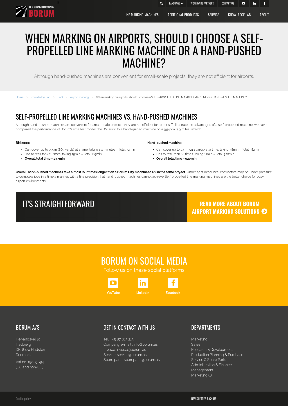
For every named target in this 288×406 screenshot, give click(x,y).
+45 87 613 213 (121, 339)
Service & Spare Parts (208, 360)
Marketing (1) (201, 375)
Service (213, 14)
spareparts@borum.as (142, 360)
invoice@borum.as (131, 349)
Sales (195, 344)
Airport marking (79, 97)
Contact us (228, 3)
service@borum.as (132, 355)
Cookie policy (23, 398)
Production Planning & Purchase (217, 355)
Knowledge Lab (239, 14)
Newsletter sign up (203, 398)
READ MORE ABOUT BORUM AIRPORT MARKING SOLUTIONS (229, 207)
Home (19, 97)
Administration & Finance (211, 365)
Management (202, 370)
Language (176, 3)
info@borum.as (146, 344)
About (264, 14)
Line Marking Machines (141, 14)
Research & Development (212, 349)
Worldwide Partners (202, 3)
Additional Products (183, 14)
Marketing (199, 339)
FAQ (60, 97)
